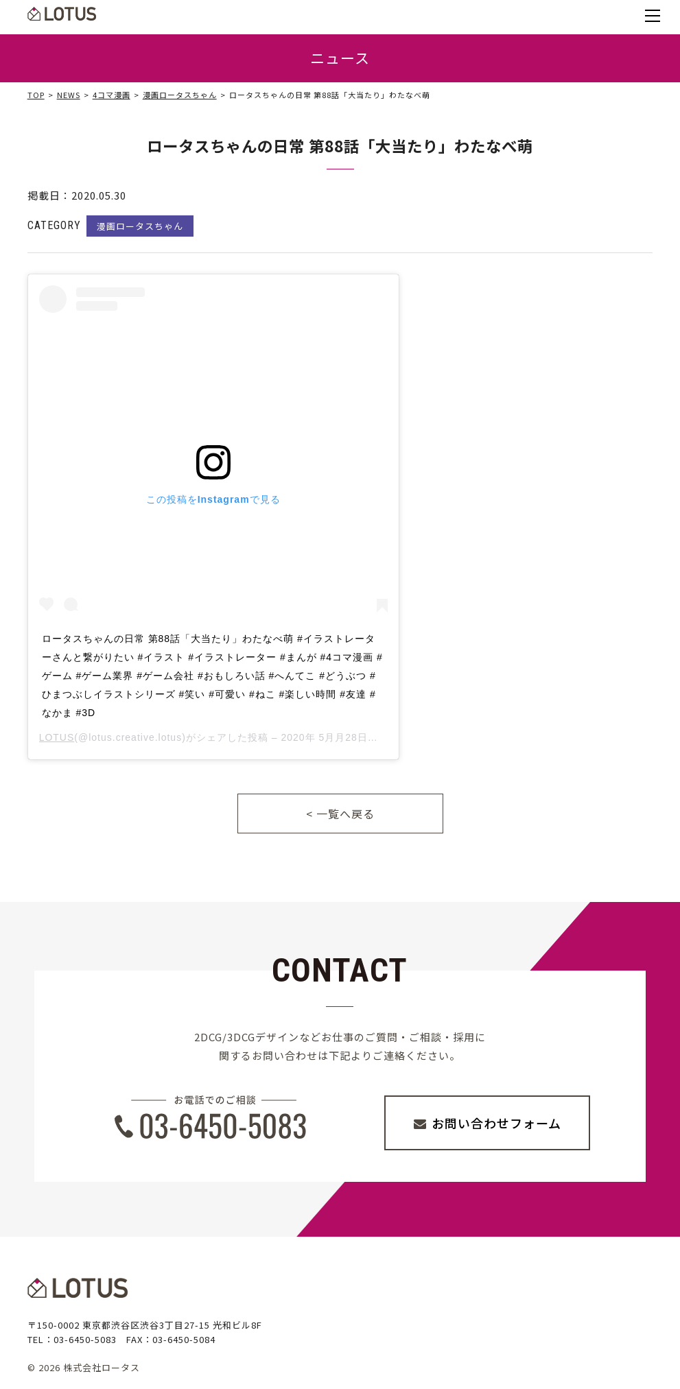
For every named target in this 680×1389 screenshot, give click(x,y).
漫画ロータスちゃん (180, 94)
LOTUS (57, 737)
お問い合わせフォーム (496, 1123)
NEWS (68, 94)
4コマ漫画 (111, 94)
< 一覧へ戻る (340, 813)
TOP (36, 94)
